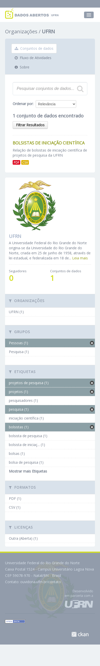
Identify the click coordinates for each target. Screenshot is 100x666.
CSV (25, 162)
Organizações (21, 31)
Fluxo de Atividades (33, 57)
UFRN (48, 31)
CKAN (80, 634)
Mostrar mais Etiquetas (28, 471)
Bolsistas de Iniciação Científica (49, 143)
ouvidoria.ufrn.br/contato (40, 581)
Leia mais (80, 258)
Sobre (22, 67)
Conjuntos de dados (34, 48)
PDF (16, 162)
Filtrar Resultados (30, 124)
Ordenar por (23, 103)
